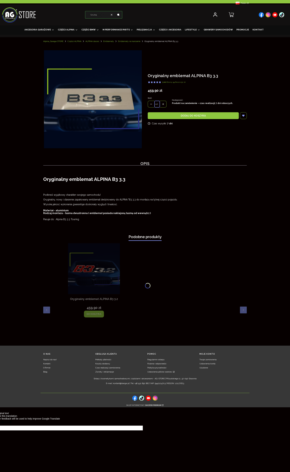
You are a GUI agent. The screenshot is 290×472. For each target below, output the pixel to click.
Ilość (150, 98)
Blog (45, 372)
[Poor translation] (8, 423)
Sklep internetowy (143, 405)
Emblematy (108, 41)
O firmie (46, 368)
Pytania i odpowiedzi (156, 363)
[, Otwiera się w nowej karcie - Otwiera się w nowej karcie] (261, 14)
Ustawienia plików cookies (159, 372)
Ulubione (203, 368)
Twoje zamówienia (208, 359)
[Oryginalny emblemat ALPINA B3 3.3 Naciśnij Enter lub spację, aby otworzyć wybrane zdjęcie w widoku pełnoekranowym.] (93, 99)
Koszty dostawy (102, 363)
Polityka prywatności (156, 368)
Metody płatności (103, 359)
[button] (118, 15)
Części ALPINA (74, 41)
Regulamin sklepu (156, 359)
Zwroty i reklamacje (104, 372)
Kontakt (46, 363)
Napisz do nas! (50, 359)
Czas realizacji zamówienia (107, 368)
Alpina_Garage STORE (53, 41)
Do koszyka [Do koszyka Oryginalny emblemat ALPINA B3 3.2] (94, 314)
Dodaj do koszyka (193, 115)
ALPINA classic (92, 41)
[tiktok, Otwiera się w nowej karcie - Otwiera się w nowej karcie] (141, 398)
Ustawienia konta (207, 363)
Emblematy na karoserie (129, 41)
